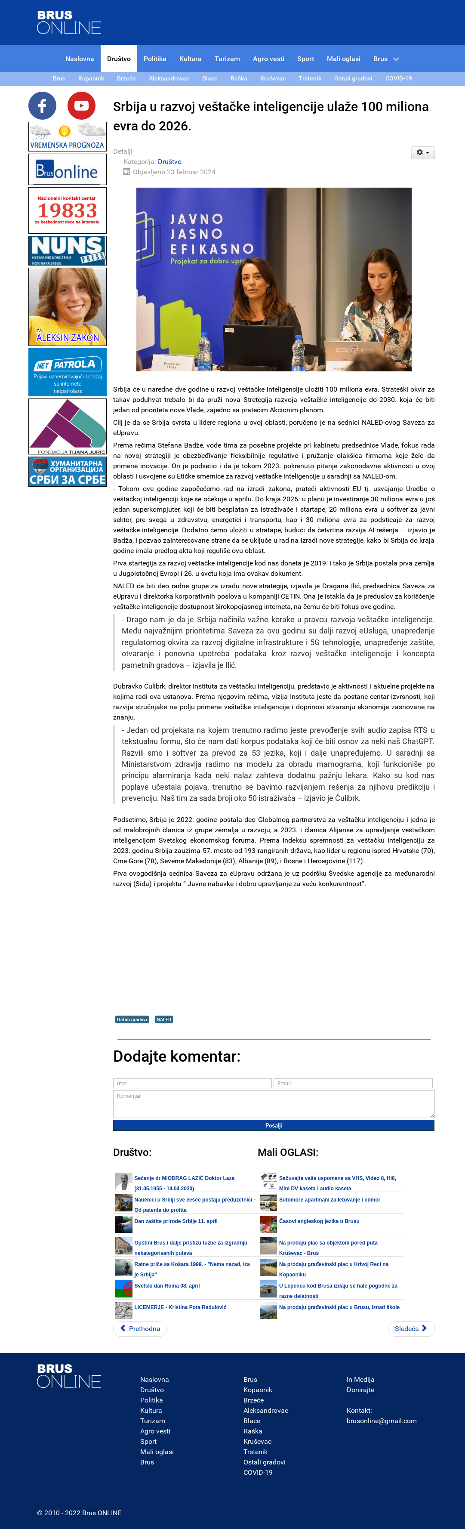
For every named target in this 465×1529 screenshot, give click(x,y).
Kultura (151, 1410)
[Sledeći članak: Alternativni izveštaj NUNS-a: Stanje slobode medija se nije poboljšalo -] (411, 1329)
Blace (251, 1421)
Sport (148, 1441)
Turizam (152, 1421)
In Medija (361, 1379)
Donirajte (360, 1390)
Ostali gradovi (132, 1019)
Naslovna (154, 1379)
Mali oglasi (157, 1452)
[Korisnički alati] (423, 152)
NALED (164, 1019)
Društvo (170, 162)
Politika (151, 1400)
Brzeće (253, 1400)
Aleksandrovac (265, 1410)
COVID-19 (258, 1472)
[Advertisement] (67, 618)
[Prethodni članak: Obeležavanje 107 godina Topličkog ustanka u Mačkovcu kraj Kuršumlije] (140, 1329)
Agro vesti (155, 1431)
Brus (147, 1462)
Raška (252, 1431)
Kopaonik (257, 1390)
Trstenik (255, 1452)
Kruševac (257, 1441)
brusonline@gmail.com (382, 1421)
